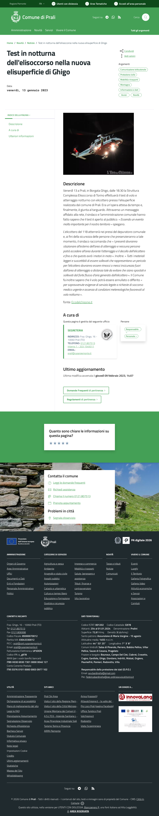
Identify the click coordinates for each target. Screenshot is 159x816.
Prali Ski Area (51, 696)
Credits (10, 756)
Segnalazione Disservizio (19, 721)
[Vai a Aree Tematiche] (96, 3)
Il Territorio (136, 573)
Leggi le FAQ (13, 711)
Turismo (78, 593)
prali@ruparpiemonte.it (79, 353)
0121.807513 (18, 628)
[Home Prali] (34, 17)
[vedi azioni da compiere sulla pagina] (127, 55)
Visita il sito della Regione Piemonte (62, 701)
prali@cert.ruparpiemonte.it (27, 643)
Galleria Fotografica (141, 578)
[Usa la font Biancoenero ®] (65, 3)
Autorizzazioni (51, 583)
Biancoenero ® (91, 807)
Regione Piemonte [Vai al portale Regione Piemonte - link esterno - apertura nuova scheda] (18, 3)
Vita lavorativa (82, 598)
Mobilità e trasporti (84, 568)
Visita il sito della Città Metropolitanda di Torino (68, 706)
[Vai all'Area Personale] (129, 3)
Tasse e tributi (113, 563)
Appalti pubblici (52, 578)
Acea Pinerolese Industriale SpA (60, 721)
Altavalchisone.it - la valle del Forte (99, 701)
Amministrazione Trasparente (22, 696)
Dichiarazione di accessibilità (21, 701)
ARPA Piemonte (52, 731)
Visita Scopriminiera (91, 726)
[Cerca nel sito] (145, 17)
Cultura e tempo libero (55, 593)
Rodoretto (86, 721)
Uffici (9, 573)
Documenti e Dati (16, 578)
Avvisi (109, 578)
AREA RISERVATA (77, 811)
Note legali (12, 746)
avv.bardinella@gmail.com (101, 673)
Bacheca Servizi (15, 731)
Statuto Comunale (16, 736)
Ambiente (49, 568)
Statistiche (12, 766)
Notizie (31, 43)
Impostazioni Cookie (17, 751)
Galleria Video (138, 583)
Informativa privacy (17, 741)
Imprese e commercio (85, 563)
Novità (20, 43)
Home (10, 43)
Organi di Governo (16, 563)
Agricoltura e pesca (54, 563)
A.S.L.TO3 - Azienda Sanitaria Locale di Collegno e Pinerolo (74, 716)
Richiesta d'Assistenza (18, 726)
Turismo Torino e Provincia (57, 726)
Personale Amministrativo (20, 588)
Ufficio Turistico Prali (91, 711)
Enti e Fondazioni (16, 583)
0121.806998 (18, 632)
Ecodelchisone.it (81, 302)
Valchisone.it (87, 716)
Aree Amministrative (17, 568)
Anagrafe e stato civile (55, 573)
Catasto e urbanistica (55, 588)
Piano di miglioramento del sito (23, 706)
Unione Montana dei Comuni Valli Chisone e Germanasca (73, 711)
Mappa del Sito (14, 770)
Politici (10, 593)
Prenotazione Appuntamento (22, 716)
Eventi (134, 563)
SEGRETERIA (75, 330)
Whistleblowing (15, 775)
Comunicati (112, 573)
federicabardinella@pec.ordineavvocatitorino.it (110, 677)
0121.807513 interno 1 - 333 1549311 (81, 344)
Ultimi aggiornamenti (17, 761)
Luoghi (134, 568)
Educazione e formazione (57, 598)
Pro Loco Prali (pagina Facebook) (97, 706)
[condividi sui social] (126, 50)
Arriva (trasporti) (89, 696)
